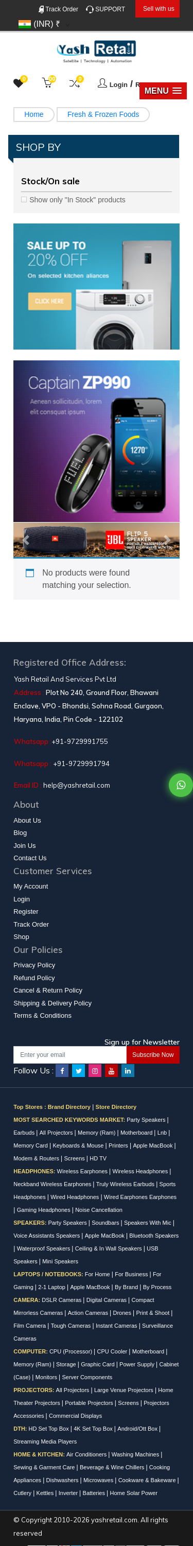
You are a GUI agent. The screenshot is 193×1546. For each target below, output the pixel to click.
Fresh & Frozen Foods (103, 114)
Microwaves (99, 1480)
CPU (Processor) (71, 1351)
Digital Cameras (107, 1300)
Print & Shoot (153, 1313)
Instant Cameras (117, 1326)
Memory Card (31, 1145)
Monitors (47, 1377)
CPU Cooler (113, 1351)
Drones (123, 1313)
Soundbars (106, 1223)
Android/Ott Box (138, 1429)
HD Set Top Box (50, 1429)
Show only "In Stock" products (77, 200)
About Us (27, 820)
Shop (21, 937)
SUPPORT (105, 9)
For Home (98, 1274)
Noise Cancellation (98, 1210)
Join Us (24, 845)
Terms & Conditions (42, 1015)
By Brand (127, 1287)
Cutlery (23, 1493)
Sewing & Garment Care (44, 1467)
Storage (67, 1364)
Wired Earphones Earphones (140, 1197)
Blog (20, 833)
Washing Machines (136, 1454)
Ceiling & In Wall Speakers (109, 1248)
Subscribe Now (153, 1054)
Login (119, 85)
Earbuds (24, 1133)
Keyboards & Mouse (78, 1145)
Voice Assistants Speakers (47, 1235)
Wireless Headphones (141, 1171)
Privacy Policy (34, 965)
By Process (157, 1287)
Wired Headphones (75, 1197)
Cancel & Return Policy (47, 990)
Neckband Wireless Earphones (53, 1184)
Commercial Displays (75, 1416)
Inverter (69, 1493)
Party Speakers (147, 1120)
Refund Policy (34, 978)
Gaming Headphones (44, 1210)
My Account (30, 886)
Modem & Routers (37, 1158)
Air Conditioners (87, 1454)
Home (33, 114)
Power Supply (137, 1364)
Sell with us (158, 8)
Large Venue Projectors (124, 1390)
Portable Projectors (90, 1403)
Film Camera (30, 1326)
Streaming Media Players (45, 1441)
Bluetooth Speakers (154, 1235)
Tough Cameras (72, 1326)
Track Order (58, 9)
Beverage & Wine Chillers (113, 1467)
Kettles (46, 1493)
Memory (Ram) (97, 1133)
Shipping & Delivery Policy (52, 1003)
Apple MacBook (153, 1145)
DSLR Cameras (62, 1300)
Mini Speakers (60, 1261)
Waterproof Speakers (44, 1248)
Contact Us (29, 858)
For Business (132, 1274)
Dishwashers (63, 1480)
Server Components (87, 1377)
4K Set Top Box (94, 1429)
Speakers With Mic (148, 1223)
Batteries (95, 1493)
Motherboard (137, 1133)
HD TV (98, 1158)
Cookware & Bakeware (148, 1480)
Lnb (162, 1133)
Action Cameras (89, 1313)
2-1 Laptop (52, 1287)
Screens (75, 1158)
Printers (119, 1145)
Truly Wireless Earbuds (126, 1184)
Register (25, 911)
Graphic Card (98, 1364)
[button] (163, 90)
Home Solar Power (133, 1493)
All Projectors (57, 1133)
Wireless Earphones (83, 1171)
